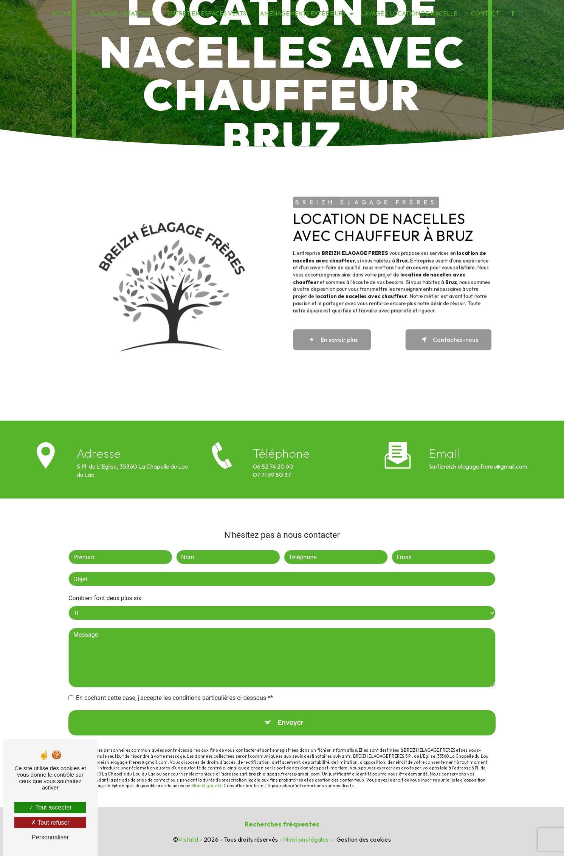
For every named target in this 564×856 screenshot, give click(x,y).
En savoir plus (332, 339)
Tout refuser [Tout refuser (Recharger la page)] (50, 822)
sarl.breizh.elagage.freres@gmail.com (478, 453)
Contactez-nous (448, 339)
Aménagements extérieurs (303, 13)
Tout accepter (50, 807)
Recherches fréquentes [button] (282, 824)
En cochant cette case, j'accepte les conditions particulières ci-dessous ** (174, 685)
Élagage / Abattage (121, 13)
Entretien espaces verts (206, 13)
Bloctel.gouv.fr (206, 773)
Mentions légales (305, 839)
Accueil (63, 13)
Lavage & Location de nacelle (409, 13)
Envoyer (291, 710)
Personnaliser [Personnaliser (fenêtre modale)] (50, 837)
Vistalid (188, 839)
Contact (485, 13)
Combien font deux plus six (104, 585)
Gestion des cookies (363, 839)
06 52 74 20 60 (273, 479)
